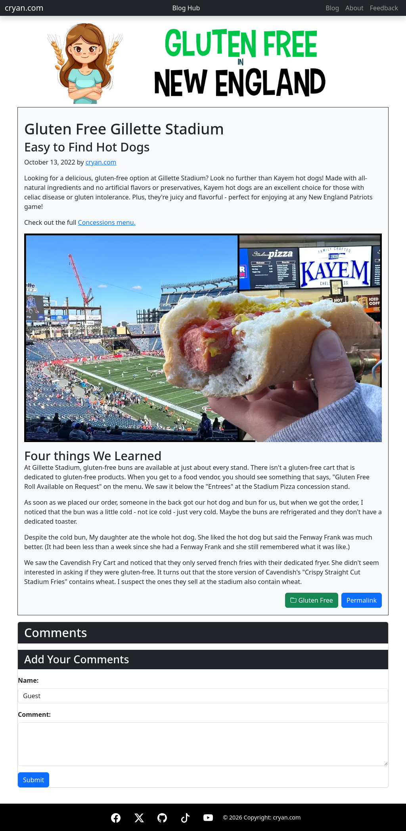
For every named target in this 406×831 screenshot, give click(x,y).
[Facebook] (116, 816)
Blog (332, 8)
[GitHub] (162, 816)
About (354, 8)
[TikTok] (185, 816)
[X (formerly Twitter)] (139, 816)
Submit (33, 779)
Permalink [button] (362, 600)
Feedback (384, 8)
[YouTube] (208, 816)
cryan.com (24, 7)
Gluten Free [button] (311, 600)
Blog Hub (186, 8)
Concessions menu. (107, 222)
